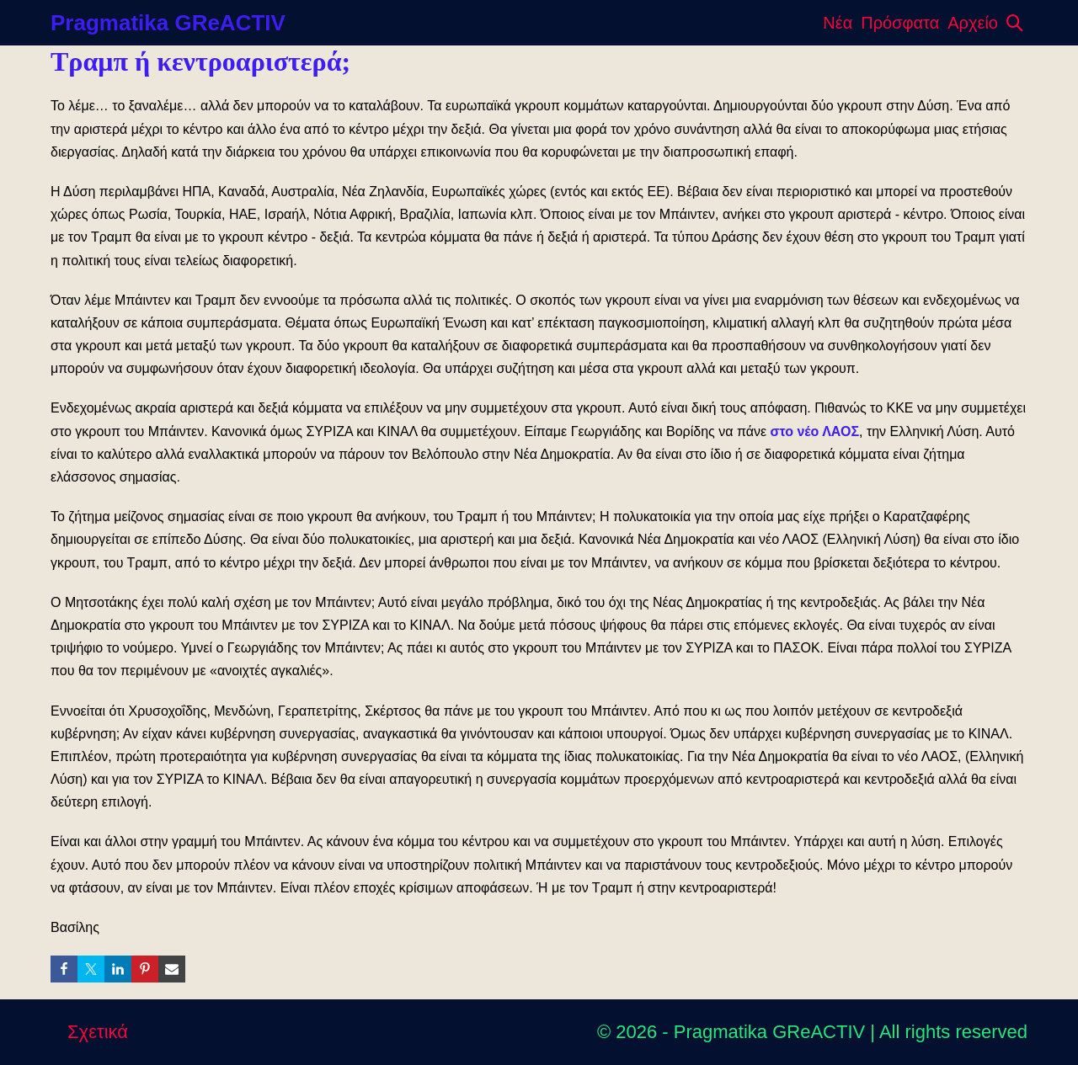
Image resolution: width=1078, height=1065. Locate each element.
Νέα (837, 22)
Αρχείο (972, 22)
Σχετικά (97, 1031)
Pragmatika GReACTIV (168, 22)
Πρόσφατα (900, 22)
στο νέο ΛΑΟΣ (815, 431)
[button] (1014, 22)
